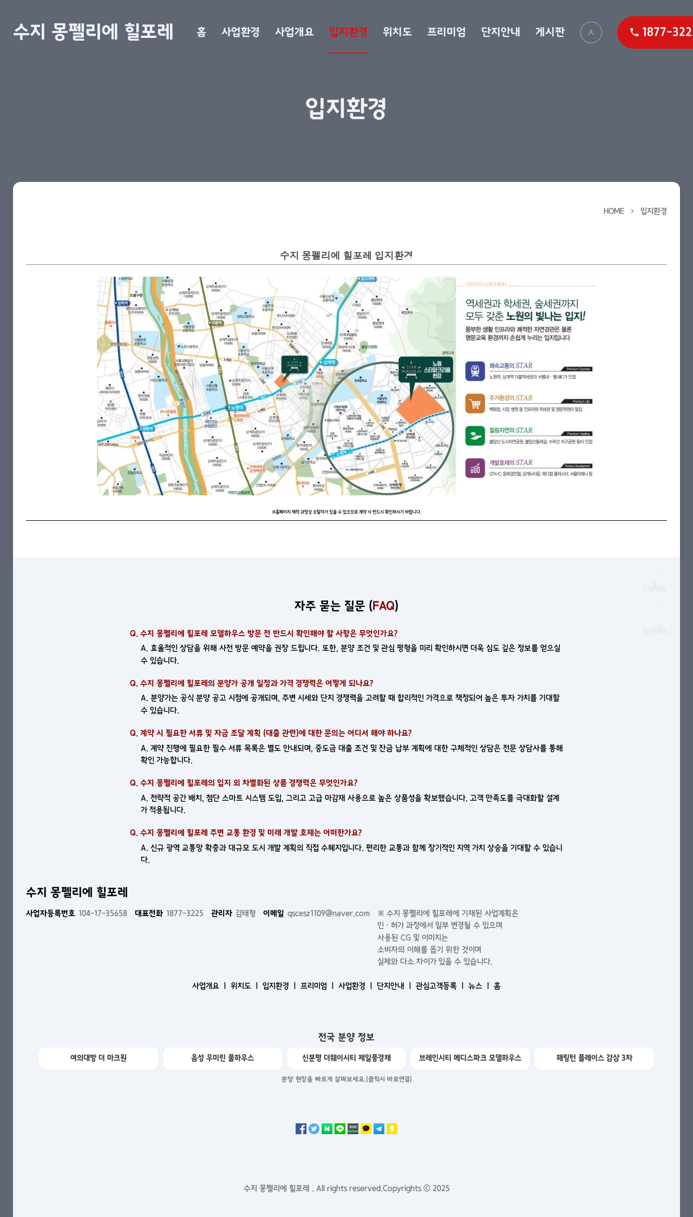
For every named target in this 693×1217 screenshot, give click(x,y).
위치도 (397, 32)
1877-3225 (169, 913)
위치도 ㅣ (245, 986)
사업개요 (294, 32)
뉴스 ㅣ (480, 986)
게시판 (550, 32)
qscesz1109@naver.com (316, 913)
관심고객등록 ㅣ (441, 986)
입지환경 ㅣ (280, 986)
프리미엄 (446, 32)
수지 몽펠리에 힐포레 (93, 32)
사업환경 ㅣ (356, 986)
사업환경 (240, 32)
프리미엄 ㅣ (318, 986)
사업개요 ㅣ (210, 986)
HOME (614, 211)
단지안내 (500, 32)
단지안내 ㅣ (395, 986)
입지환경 (348, 32)
